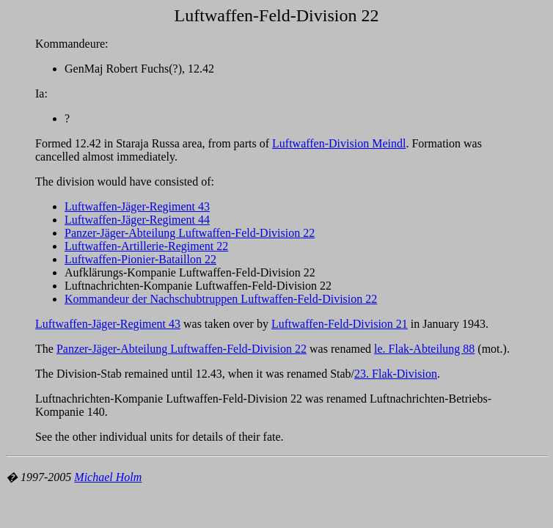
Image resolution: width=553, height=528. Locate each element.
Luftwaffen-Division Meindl (339, 143)
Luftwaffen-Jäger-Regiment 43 (137, 206)
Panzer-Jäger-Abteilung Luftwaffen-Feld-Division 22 (190, 233)
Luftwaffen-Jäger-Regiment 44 (137, 219)
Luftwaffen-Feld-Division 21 (339, 324)
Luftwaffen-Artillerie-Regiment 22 (146, 246)
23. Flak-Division (395, 373)
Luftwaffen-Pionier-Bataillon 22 (140, 259)
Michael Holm (108, 477)
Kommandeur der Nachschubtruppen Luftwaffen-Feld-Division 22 (221, 299)
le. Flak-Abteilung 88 (424, 348)
